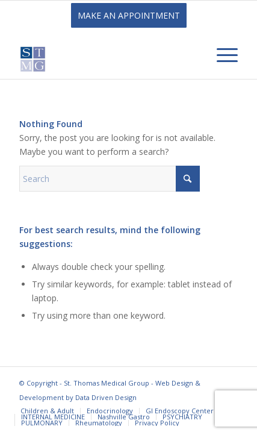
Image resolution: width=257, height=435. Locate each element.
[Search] (109, 179)
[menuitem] (221, 55)
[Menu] (221, 55)
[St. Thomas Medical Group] (106, 55)
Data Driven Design (106, 397)
